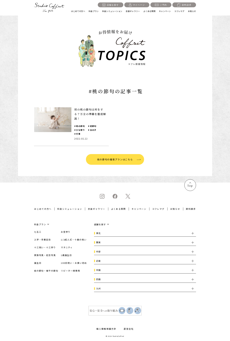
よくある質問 (149, 11)
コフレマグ (179, 11)
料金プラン (94, 11)
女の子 (93, 130)
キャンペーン (165, 11)
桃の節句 (80, 126)
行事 (78, 133)
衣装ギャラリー (133, 11)
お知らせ (192, 11)
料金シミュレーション (112, 11)
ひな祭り (80, 130)
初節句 (93, 126)
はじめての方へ (78, 11)
